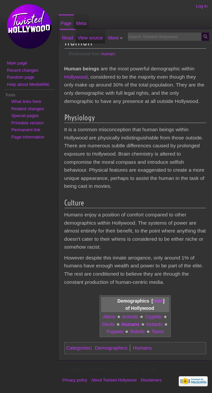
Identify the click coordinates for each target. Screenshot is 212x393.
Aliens (109, 316)
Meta (81, 23)
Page (66, 23)
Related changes (27, 108)
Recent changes (22, 70)
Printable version (27, 122)
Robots (137, 331)
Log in (202, 6)
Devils (108, 324)
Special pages (25, 115)
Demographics (111, 348)
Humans (130, 324)
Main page (17, 63)
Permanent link (25, 129)
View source (90, 37)
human (107, 53)
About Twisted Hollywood (113, 380)
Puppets (115, 331)
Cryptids (153, 316)
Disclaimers (151, 380)
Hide (158, 301)
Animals (130, 316)
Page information (27, 137)
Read (67, 37)
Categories (78, 348)
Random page (20, 77)
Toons (157, 331)
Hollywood (76, 77)
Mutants (154, 324)
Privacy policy (74, 380)
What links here (26, 101)
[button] (158, 301)
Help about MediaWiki (28, 84)
